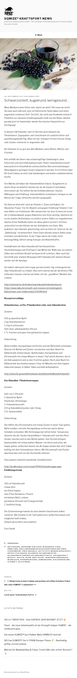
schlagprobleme (61, 559)
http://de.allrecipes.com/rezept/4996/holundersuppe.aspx (33, 466)
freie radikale (29, 551)
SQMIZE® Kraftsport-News (28, 18)
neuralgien (13, 559)
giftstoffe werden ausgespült (54, 551)
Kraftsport (38, 557)
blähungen (48, 547)
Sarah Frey (34, 96)
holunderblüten (47, 553)
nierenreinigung (29, 559)
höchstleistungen (17, 553)
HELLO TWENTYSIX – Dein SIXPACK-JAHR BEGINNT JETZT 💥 (35, 619)
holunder (33, 553)
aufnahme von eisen (31, 547)
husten (20, 557)
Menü (38, 35)
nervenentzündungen (57, 557)
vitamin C (12, 562)
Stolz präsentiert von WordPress (16, 672)
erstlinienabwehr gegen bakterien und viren (42, 549)
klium (28, 557)
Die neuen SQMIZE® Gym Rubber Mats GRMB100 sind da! (32, 634)
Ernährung (13, 543)
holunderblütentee (41, 555)
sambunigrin (45, 559)
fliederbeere (14, 551)
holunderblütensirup (19, 555)
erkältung (13, 549)
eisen (58, 547)
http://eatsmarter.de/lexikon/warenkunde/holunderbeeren (33, 284)
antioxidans (14, 547)
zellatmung (24, 562)
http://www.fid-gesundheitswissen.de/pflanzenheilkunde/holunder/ (37, 374)
